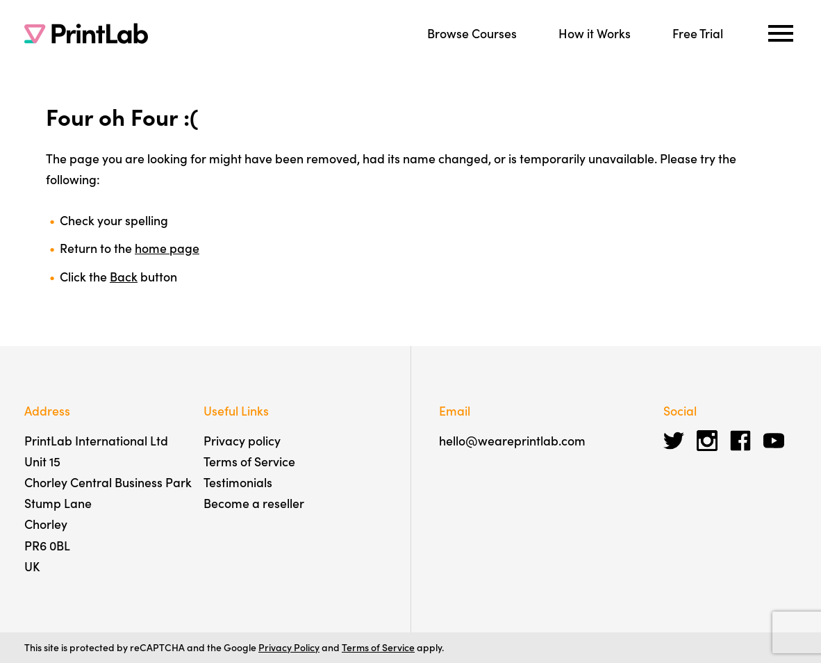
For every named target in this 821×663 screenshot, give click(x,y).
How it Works (594, 33)
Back (124, 276)
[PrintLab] (86, 33)
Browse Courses (472, 33)
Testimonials (238, 482)
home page (167, 247)
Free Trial (697, 33)
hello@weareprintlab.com (512, 440)
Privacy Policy (289, 647)
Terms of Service (249, 461)
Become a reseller (254, 502)
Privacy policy (242, 440)
